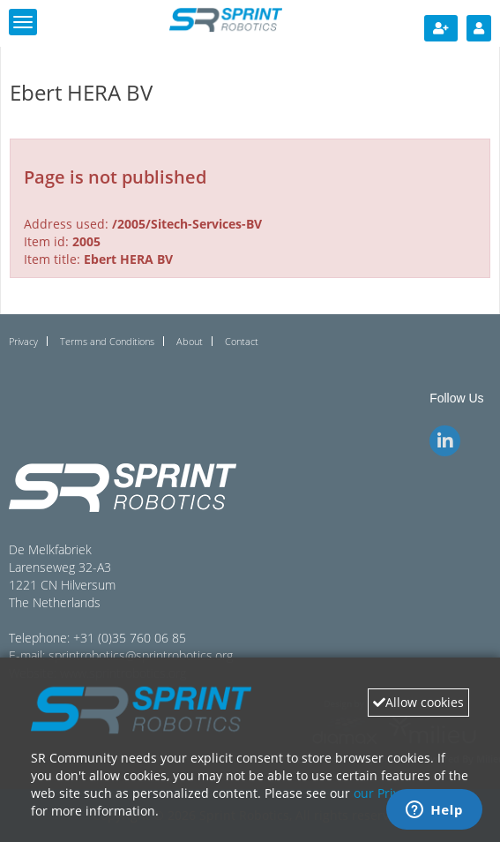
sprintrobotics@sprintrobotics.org (141, 655)
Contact (241, 341)
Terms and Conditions (107, 341)
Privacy (23, 341)
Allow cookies (418, 702)
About (189, 341)
